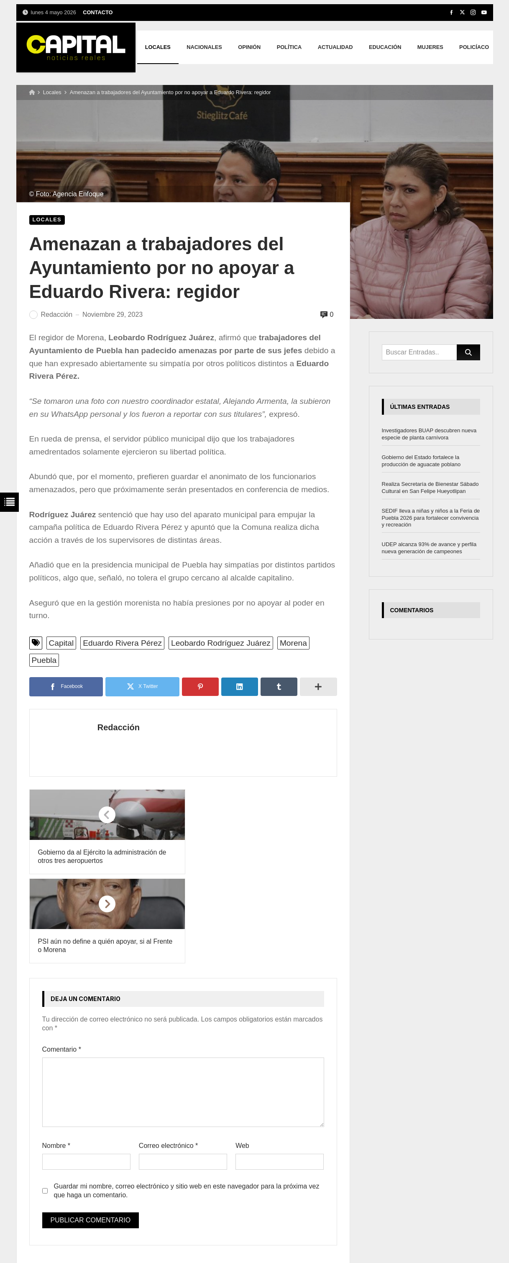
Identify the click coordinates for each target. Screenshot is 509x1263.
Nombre (56, 1056)
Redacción (113, 727)
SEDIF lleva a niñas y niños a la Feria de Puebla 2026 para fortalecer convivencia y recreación (431, 518)
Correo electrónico (168, 1056)
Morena (293, 643)
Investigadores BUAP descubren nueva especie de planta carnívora (429, 434)
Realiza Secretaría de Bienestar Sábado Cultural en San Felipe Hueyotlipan (430, 487)
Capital (61, 643)
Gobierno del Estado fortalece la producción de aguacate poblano (421, 460)
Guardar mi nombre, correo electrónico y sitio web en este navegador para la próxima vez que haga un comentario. (187, 1101)
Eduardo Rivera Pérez (122, 643)
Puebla (44, 660)
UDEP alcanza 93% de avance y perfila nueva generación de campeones (429, 547)
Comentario (61, 960)
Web (242, 1056)
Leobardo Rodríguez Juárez (221, 643)
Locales (52, 92)
